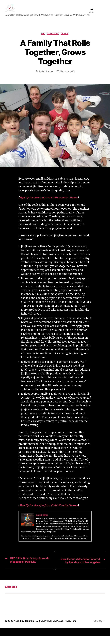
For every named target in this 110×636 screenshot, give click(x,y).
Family (65, 37)
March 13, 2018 (67, 75)
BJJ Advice (53, 37)
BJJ (43, 37)
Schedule (11, 595)
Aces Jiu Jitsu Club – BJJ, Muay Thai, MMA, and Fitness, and (46, 629)
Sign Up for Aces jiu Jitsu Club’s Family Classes (51, 201)
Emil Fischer (47, 75)
